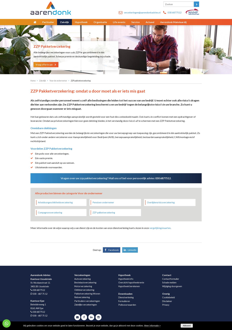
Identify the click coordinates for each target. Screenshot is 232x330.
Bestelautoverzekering (85, 282)
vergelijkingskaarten (160, 227)
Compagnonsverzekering (50, 212)
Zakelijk (42, 80)
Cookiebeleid (168, 297)
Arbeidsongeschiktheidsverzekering (55, 202)
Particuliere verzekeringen (87, 301)
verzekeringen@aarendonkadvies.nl (142, 12)
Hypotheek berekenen (129, 286)
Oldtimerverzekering (84, 290)
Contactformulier (170, 279)
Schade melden (169, 282)
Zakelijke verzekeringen (85, 304)
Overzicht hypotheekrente (131, 282)
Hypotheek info (125, 279)
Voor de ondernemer (58, 80)
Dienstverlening (126, 297)
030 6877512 (175, 12)
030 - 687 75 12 (40, 294)
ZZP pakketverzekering (103, 212)
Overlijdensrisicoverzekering (161, 202)
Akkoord (187, 325)
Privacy (165, 305)
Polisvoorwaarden (127, 305)
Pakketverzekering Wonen (87, 293)
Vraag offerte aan (44, 64)
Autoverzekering (82, 279)
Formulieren (124, 301)
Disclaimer (167, 301)
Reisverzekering (82, 297)
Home (33, 80)
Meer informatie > (152, 325)
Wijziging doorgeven (172, 286)
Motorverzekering (83, 286)
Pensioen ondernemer (103, 202)
